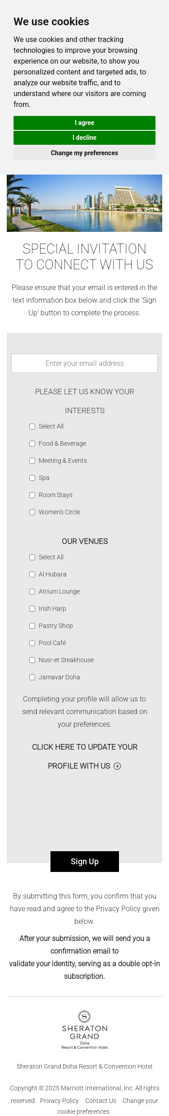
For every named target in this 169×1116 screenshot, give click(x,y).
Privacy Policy (59, 1100)
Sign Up (85, 861)
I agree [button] (84, 122)
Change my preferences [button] (84, 153)
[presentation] (84, 807)
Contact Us (100, 1100)
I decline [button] (84, 137)
